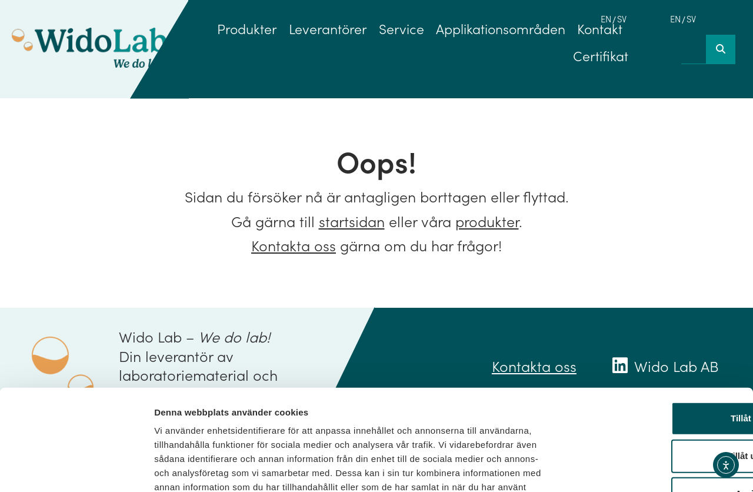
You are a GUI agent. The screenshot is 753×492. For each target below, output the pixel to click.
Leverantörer (328, 28)
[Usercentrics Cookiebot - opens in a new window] (76, 469)
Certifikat (600, 55)
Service (401, 28)
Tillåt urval (655, 376)
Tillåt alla (655, 338)
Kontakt (599, 28)
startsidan (352, 221)
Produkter (247, 28)
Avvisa (655, 413)
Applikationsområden (500, 28)
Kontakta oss (293, 245)
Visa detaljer (639, 469)
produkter (487, 221)
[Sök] (720, 49)
